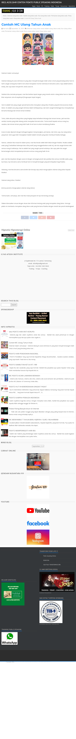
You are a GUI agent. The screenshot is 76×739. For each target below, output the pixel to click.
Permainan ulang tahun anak (59, 16)
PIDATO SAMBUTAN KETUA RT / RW (23, 365)
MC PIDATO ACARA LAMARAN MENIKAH (24, 376)
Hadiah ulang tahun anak (30, 16)
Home (4, 16)
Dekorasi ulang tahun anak (15, 16)
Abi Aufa (5, 28)
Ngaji (33, 6)
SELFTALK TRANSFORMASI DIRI (51, 565)
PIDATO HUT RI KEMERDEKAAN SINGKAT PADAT (28, 387)
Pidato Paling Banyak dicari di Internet (24, 408)
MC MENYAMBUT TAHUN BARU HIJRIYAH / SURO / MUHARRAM (33, 419)
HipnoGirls (72, 6)
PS (42, 6)
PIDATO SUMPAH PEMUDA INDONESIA (24, 397)
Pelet (38, 6)
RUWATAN (46, 560)
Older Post (71, 230)
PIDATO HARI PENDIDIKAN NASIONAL (23, 354)
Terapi (57, 6)
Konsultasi (64, 6)
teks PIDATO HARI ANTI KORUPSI (21, 332)
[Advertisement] (38, 284)
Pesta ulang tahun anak (31, 31)
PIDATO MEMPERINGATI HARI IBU (22, 430)
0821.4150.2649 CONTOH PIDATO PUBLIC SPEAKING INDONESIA (31, 2)
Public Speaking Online (49, 556)
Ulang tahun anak (18, 18)
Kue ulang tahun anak (44, 16)
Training (46, 6)
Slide (52, 6)
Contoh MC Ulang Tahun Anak (26, 24)
